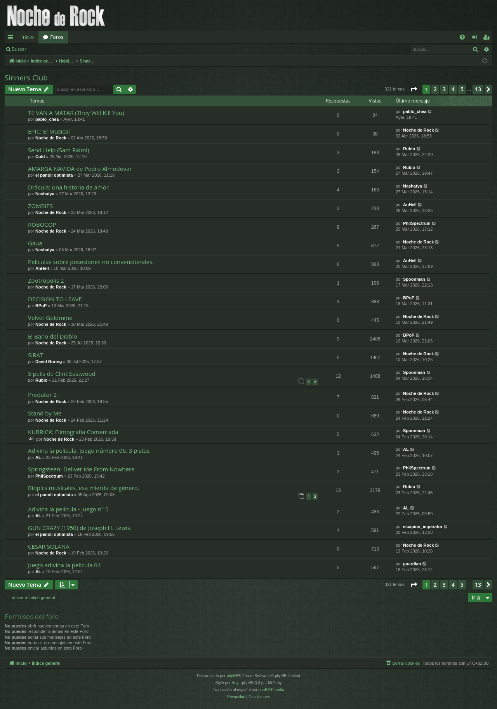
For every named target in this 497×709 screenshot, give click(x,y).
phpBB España (271, 690)
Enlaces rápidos (12, 38)
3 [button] (444, 89)
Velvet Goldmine (50, 317)
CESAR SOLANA (49, 546)
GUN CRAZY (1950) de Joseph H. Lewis (79, 528)
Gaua (35, 243)
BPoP (41, 305)
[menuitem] (462, 37)
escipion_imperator (422, 526)
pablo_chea (47, 119)
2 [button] (435, 89)
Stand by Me (45, 413)
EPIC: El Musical (49, 131)
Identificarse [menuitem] (476, 38)
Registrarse (88, 49)
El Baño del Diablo (52, 336)
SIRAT (35, 355)
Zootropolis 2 (46, 280)
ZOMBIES (40, 206)
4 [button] (453, 89)
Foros (56, 36)
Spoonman (414, 279)
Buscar (19, 49)
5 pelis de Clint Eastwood (62, 373)
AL (38, 457)
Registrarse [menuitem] (488, 38)
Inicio (27, 36)
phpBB (232, 676)
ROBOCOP (42, 224)
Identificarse (51, 49)
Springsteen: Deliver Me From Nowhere (81, 469)
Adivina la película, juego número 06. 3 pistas (88, 450)
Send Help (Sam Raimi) (58, 150)
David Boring (48, 361)
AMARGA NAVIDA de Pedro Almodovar (80, 168)
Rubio (409, 148)
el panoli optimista (54, 175)
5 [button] (462, 89)
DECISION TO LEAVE (55, 299)
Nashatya (44, 193)
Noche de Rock (50, 138)
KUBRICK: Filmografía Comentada (73, 432)
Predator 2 (42, 394)
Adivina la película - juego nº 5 (68, 509)
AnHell (410, 204)
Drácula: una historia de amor (68, 187)
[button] (413, 89)
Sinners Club (26, 78)
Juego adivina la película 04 (64, 565)
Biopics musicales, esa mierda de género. (83, 488)
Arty (235, 683)
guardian (412, 563)
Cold (40, 156)
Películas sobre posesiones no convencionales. (91, 262)
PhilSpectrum (417, 223)
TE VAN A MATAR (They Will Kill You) (76, 112)
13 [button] (478, 89)
